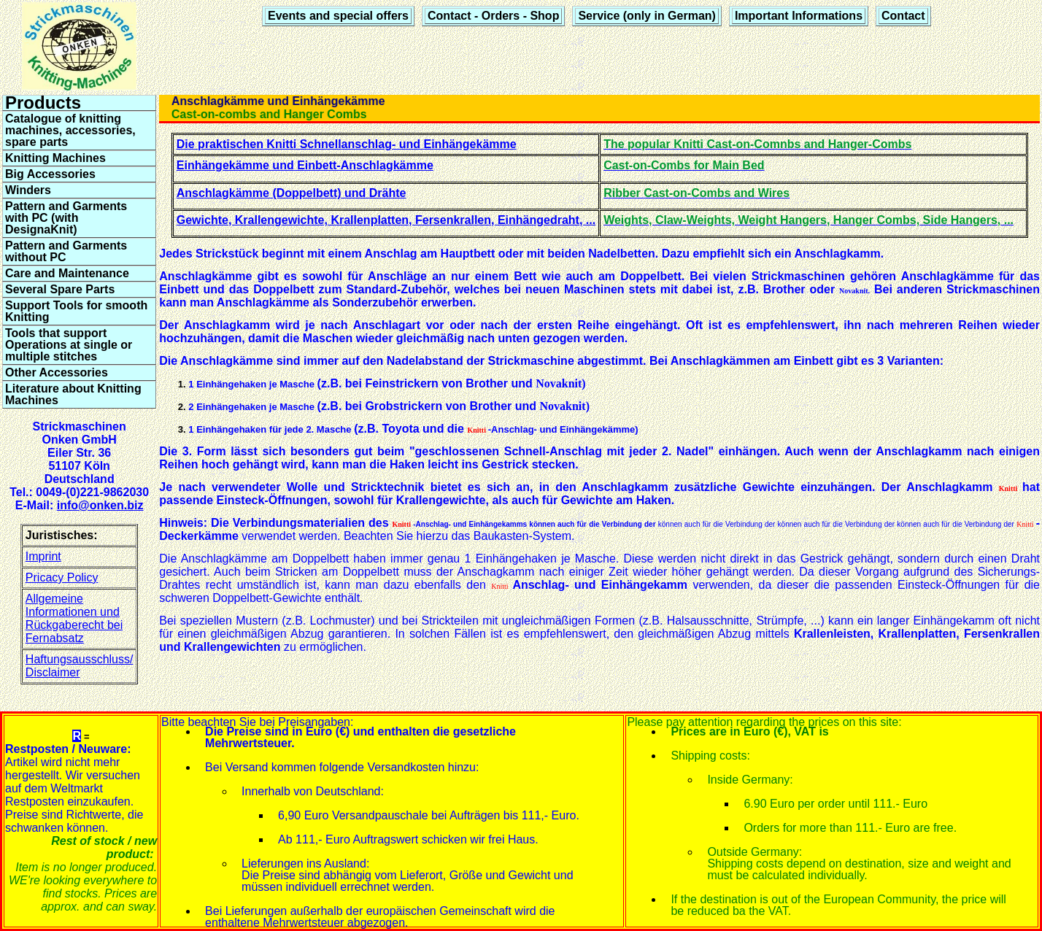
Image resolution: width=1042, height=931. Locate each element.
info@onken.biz (100, 505)
